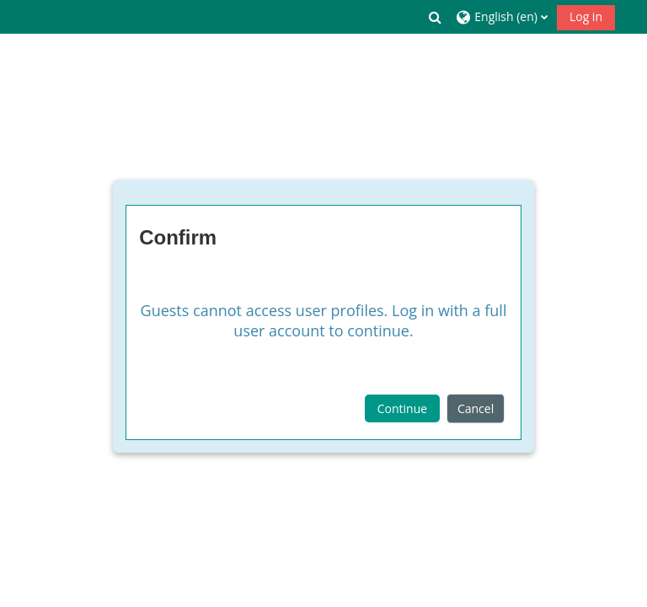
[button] (435, 17)
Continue (402, 408)
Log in (585, 16)
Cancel (475, 408)
